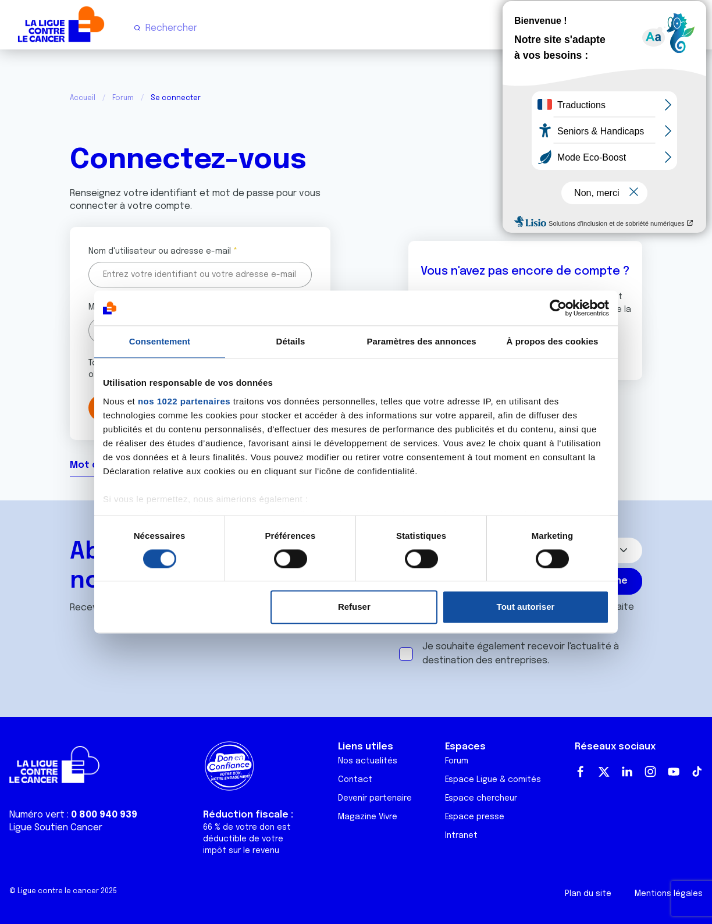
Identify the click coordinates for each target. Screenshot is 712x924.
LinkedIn (627, 771)
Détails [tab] (290, 341)
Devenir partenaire (375, 798)
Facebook (580, 771)
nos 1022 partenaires (184, 401)
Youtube (673, 771)
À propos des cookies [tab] (553, 341)
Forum (123, 98)
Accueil (82, 98)
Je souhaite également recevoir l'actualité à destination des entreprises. (520, 654)
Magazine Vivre (367, 817)
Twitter (604, 771)
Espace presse (474, 817)
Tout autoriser (526, 607)
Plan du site (588, 894)
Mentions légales (669, 894)
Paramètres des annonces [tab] (421, 341)
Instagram (650, 771)
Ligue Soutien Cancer (55, 828)
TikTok (697, 771)
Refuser (354, 607)
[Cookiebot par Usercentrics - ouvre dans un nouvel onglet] (558, 308)
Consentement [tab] (159, 341)
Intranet (461, 835)
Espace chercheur (481, 798)
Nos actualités (367, 761)
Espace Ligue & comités (493, 780)
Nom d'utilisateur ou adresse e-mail (159, 251)
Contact (355, 780)
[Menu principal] (693, 28)
